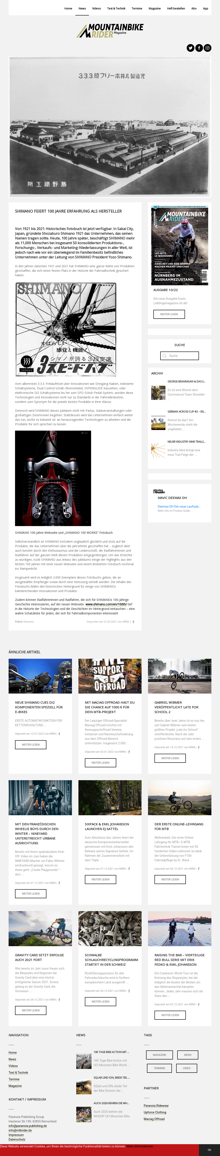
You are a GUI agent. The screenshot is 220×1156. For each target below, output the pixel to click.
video (187, 1068)
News (82, 8)
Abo (194, 8)
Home (68, 8)
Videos (96, 8)
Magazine (155, 8)
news (187, 1054)
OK (209, 1149)
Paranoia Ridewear (156, 1105)
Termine (137, 8)
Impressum (16, 1135)
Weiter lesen (169, 314)
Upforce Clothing (155, 1112)
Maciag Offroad (154, 1119)
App (205, 8)
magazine (159, 1054)
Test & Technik (116, 8)
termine (159, 1068)
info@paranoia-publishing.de (28, 1126)
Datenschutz (17, 1139)
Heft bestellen (176, 8)
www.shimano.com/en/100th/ (106, 604)
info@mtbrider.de (20, 1130)
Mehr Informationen (140, 1146)
